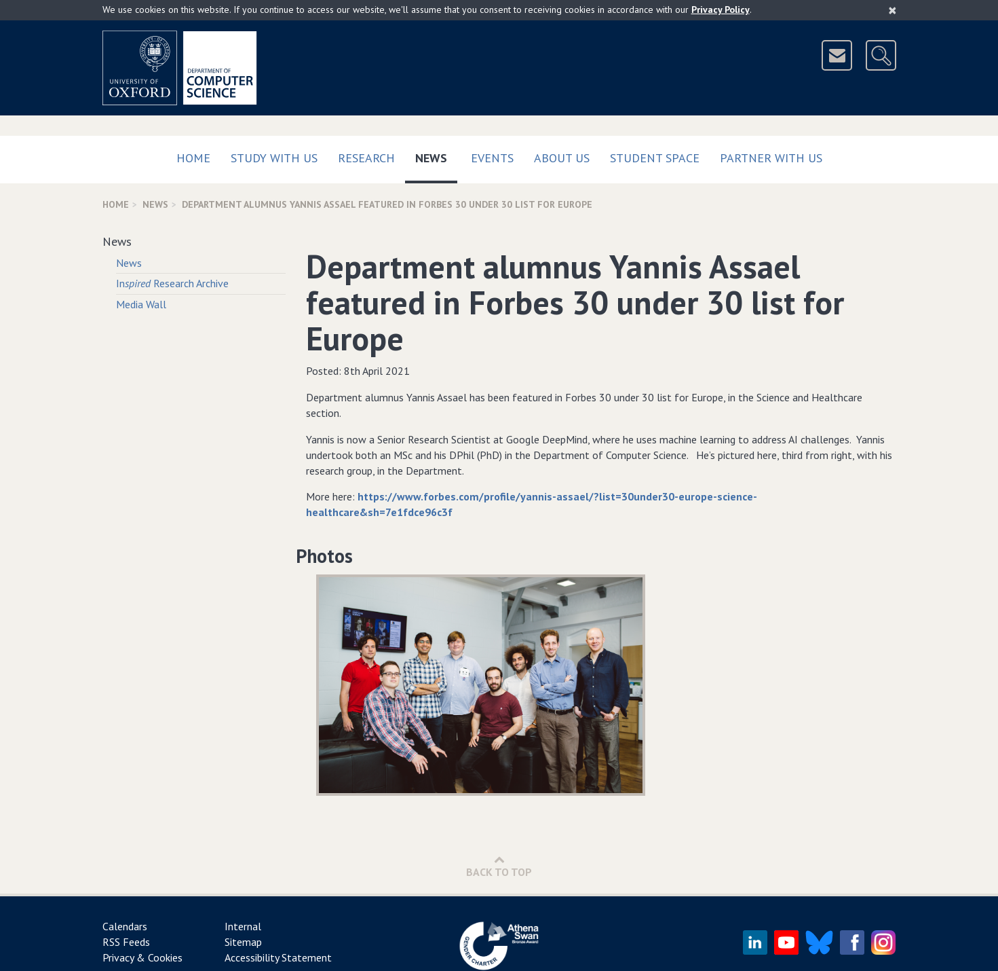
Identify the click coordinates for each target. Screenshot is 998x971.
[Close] (892, 10)
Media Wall (141, 304)
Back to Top (499, 866)
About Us (562, 158)
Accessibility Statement (278, 957)
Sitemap (243, 942)
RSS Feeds (126, 942)
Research (366, 158)
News (436, 155)
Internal (243, 926)
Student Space (654, 158)
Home (193, 158)
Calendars (124, 926)
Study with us (274, 158)
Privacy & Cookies (142, 957)
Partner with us (771, 158)
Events (492, 158)
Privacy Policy (720, 9)
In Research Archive (172, 283)
